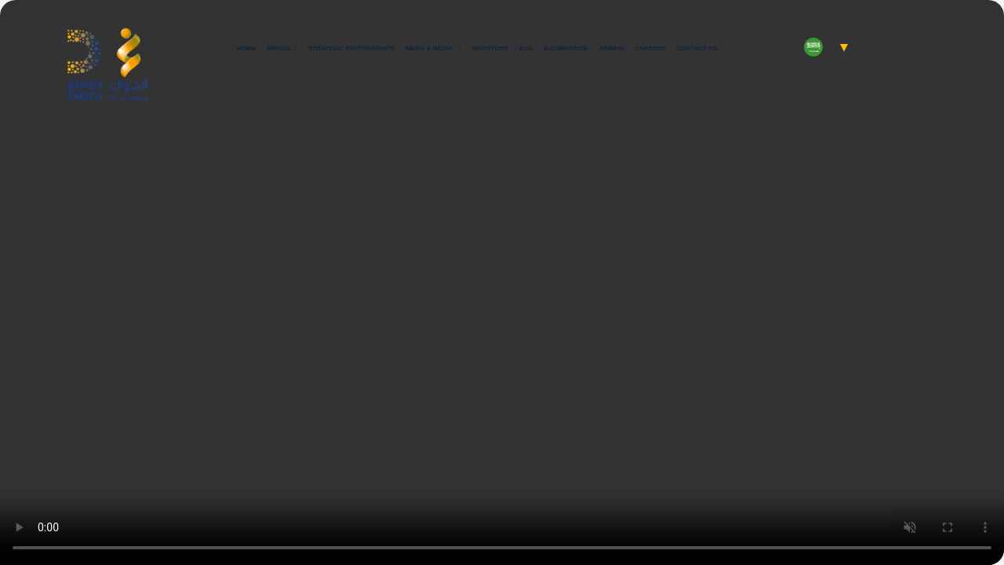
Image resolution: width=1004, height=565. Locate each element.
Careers (650, 48)
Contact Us (697, 48)
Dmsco (279, 48)
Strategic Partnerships (351, 48)
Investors (490, 48)
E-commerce (566, 48)
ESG (526, 48)
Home (246, 48)
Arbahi (611, 48)
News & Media (430, 48)
